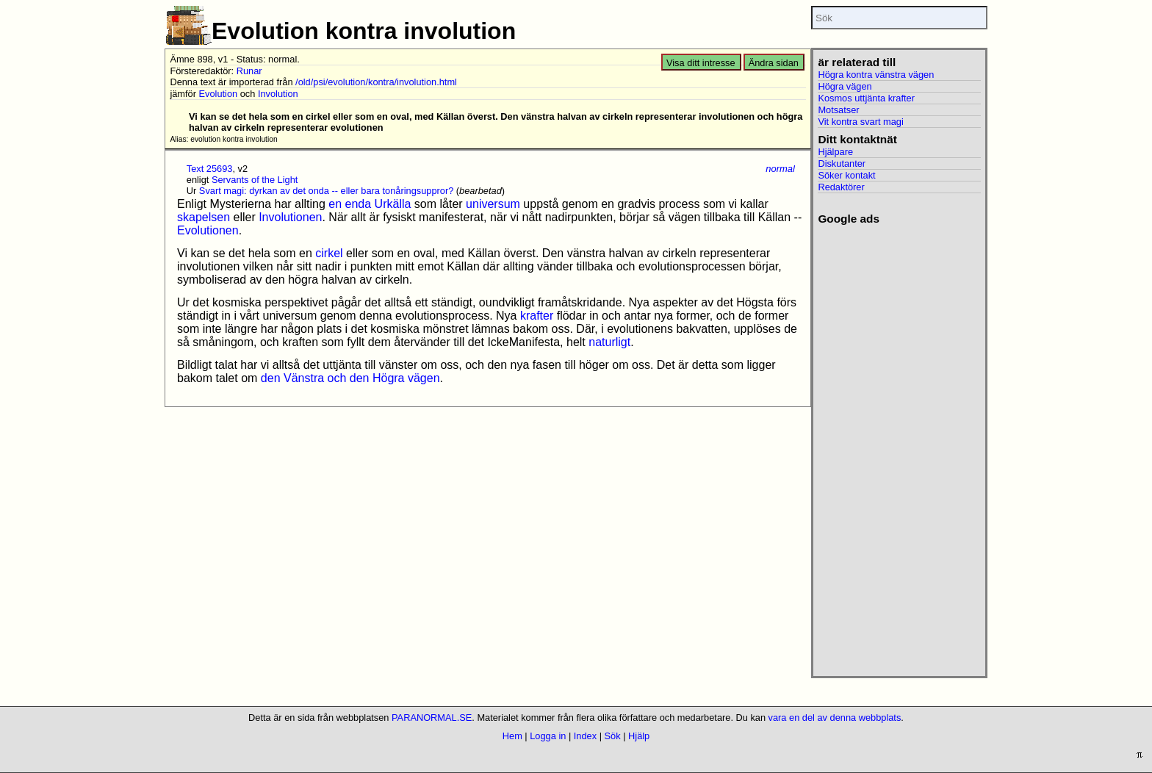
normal (780, 168)
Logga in (548, 735)
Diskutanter (841, 163)
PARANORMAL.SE (432, 717)
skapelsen (203, 217)
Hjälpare (835, 151)
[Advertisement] (899, 446)
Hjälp (638, 735)
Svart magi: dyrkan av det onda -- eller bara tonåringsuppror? (326, 190)
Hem (512, 735)
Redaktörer (841, 187)
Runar (249, 70)
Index (585, 735)
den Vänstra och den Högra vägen (350, 378)
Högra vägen (844, 86)
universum (493, 204)
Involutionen (290, 217)
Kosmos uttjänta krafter (866, 98)
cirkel (328, 253)
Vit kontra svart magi (860, 121)
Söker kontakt (846, 175)
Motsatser (838, 109)
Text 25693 (210, 168)
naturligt (609, 342)
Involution (278, 93)
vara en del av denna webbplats (834, 717)
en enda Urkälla (369, 204)
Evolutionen (208, 230)
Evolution (218, 93)
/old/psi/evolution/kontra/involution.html (376, 81)
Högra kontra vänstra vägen (876, 74)
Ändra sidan (774, 62)
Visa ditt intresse (700, 62)
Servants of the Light (255, 179)
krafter (536, 315)
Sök (613, 735)
